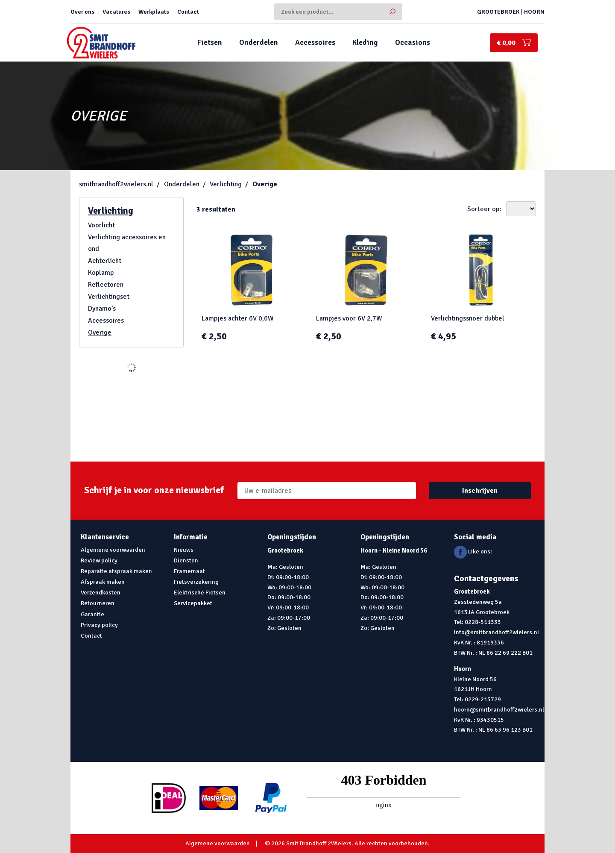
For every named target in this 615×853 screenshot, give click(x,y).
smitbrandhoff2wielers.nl (116, 184)
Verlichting (226, 184)
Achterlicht (104, 260)
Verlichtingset (108, 296)
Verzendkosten (100, 592)
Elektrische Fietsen (200, 592)
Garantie (92, 614)
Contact (188, 11)
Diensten (186, 560)
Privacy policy (99, 625)
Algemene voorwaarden (113, 549)
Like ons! (473, 551)
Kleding (365, 42)
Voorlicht (101, 225)
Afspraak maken (103, 581)
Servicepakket (193, 603)
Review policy (99, 560)
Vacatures (116, 11)
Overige (264, 184)
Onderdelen (258, 42)
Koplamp (101, 272)
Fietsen (209, 42)
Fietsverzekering (196, 581)
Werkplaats (153, 11)
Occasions (412, 42)
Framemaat (189, 571)
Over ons (82, 11)
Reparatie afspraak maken (116, 571)
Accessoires (315, 42)
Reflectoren (105, 284)
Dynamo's (102, 308)
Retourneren (97, 603)
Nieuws (183, 549)
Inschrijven (480, 490)
